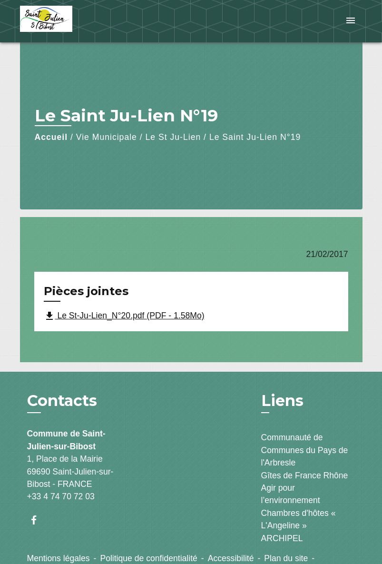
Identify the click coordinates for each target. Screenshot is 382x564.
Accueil (51, 137)
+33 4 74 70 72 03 (61, 496)
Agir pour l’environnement (290, 494)
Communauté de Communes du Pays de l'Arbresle (304, 450)
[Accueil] (79, 21)
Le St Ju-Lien (173, 137)
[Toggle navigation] (350, 21)
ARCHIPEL (282, 538)
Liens (282, 400)
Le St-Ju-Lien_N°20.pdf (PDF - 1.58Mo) (124, 316)
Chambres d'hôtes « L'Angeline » (298, 519)
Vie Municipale (106, 137)
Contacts (62, 401)
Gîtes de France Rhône (304, 475)
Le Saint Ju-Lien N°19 (255, 137)
